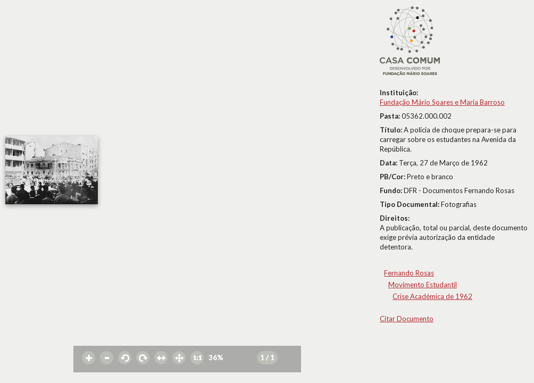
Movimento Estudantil (422, 284)
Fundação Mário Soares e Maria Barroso (442, 102)
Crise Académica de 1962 (432, 296)
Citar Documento (406, 318)
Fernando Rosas (409, 273)
